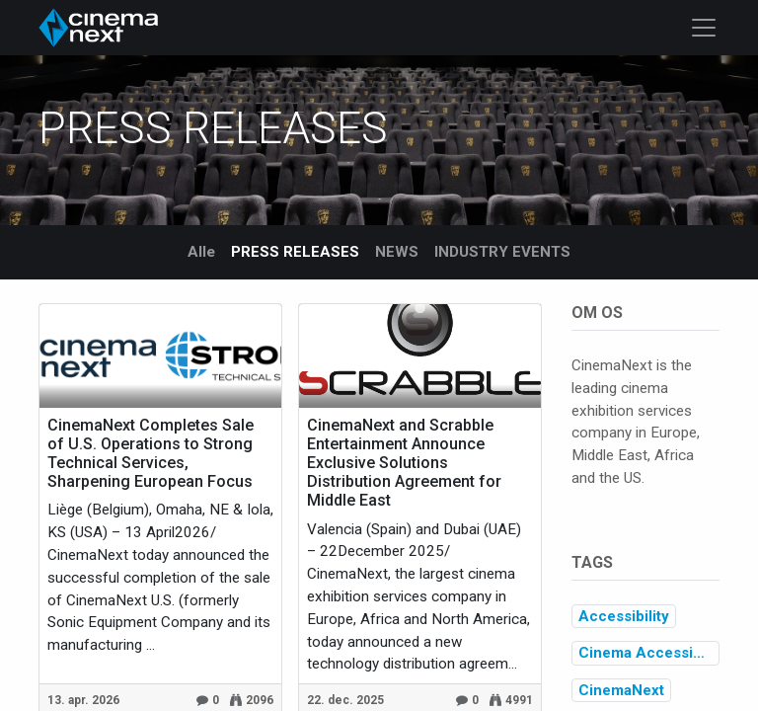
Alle (201, 252)
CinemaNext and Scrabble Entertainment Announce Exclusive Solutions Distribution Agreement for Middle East (404, 463)
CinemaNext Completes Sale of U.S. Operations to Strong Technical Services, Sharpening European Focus (150, 454)
